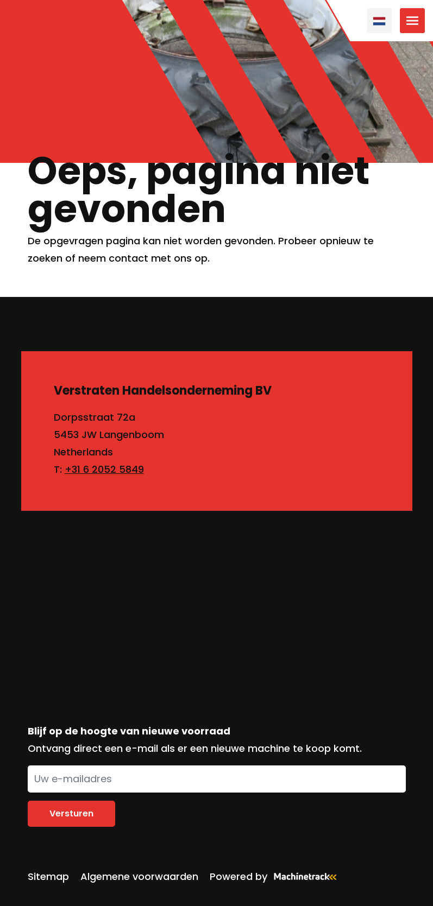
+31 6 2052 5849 (104, 469)
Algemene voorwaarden (139, 876)
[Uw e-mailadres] (217, 779)
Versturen (71, 813)
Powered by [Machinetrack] (276, 876)
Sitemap (48, 876)
